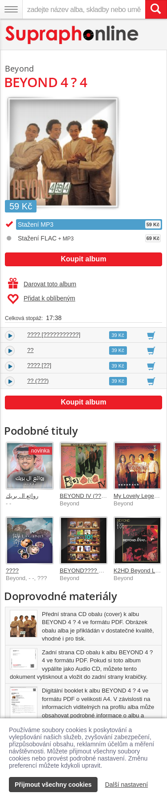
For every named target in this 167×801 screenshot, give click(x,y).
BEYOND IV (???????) (89, 496)
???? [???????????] (53, 334)
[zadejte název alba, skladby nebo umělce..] (83, 9)
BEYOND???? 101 (84, 570)
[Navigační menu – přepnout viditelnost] (11, 9)
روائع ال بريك (22, 496)
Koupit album (83, 259)
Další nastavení (126, 784)
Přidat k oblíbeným (41, 299)
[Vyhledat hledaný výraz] (156, 9)
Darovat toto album (42, 284)
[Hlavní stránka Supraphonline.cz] (72, 35)
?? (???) (38, 380)
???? (12, 570)
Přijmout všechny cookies (53, 784)
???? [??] (39, 365)
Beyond (19, 68)
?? (30, 350)
